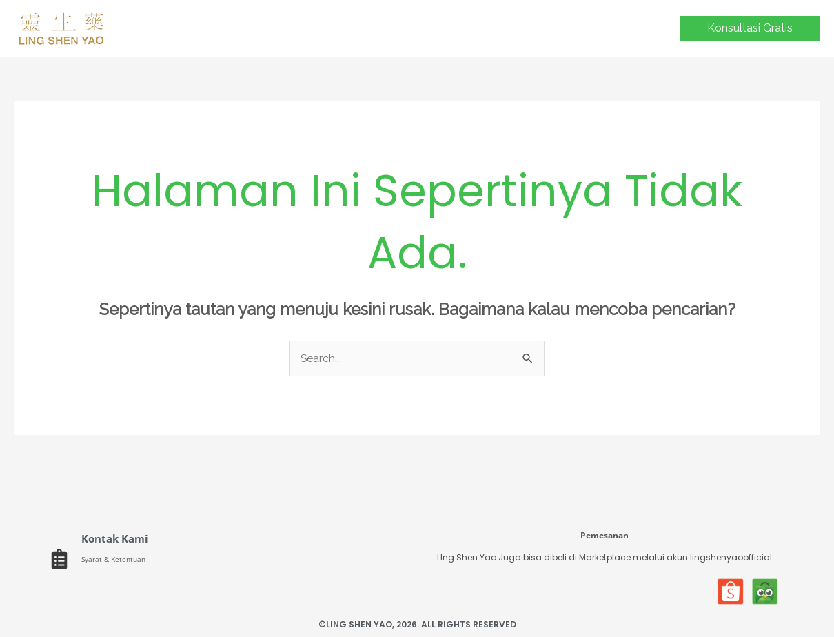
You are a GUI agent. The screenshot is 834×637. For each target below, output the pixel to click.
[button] (750, 28)
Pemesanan (605, 534)
